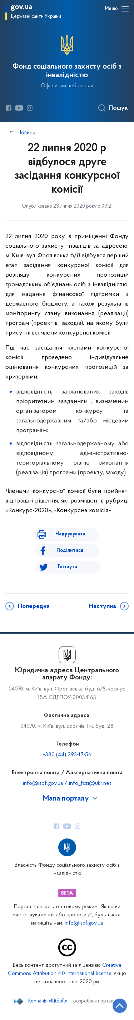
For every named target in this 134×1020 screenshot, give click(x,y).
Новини (26, 132)
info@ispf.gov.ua (84, 923)
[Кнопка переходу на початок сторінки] (120, 1006)
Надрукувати (70, 534)
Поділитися (69, 550)
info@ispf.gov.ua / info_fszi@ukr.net (67, 783)
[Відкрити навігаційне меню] (125, 9)
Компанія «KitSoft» (48, 1001)
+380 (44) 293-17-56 (67, 755)
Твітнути (67, 567)
